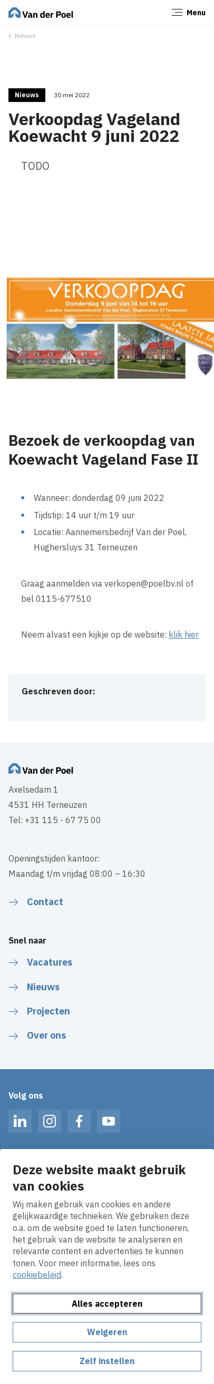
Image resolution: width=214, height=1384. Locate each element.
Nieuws (25, 35)
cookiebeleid (37, 1274)
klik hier (184, 634)
